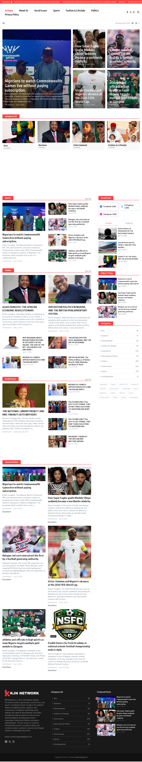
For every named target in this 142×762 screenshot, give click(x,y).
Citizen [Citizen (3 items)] (113, 384)
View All (88, 199)
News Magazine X (82, 757)
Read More (6, 512)
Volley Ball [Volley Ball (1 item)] (133, 397)
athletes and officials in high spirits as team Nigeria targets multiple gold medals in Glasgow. (123, 92)
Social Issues (40, 10)
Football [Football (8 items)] (103, 389)
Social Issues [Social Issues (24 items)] (104, 397)
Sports (56, 10)
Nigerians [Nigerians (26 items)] (103, 393)
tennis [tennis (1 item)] (124, 397)
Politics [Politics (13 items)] (113, 393)
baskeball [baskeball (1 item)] (103, 384)
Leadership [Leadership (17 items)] (126, 389)
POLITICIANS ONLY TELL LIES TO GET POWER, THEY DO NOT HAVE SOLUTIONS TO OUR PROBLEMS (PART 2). (79, 406)
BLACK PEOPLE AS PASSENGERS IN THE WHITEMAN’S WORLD (126, 231)
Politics (95, 10)
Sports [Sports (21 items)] (115, 397)
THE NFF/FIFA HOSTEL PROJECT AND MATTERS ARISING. (127, 245)
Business (9, 300)
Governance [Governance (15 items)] (114, 389)
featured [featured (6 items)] (134, 384)
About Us (23, 10)
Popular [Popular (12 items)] (122, 393)
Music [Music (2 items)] (136, 389)
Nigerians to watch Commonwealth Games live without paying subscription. (33, 85)
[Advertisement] (70, 178)
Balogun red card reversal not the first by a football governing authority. (123, 55)
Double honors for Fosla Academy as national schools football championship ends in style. (69, 646)
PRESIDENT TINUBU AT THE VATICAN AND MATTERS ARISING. (77, 439)
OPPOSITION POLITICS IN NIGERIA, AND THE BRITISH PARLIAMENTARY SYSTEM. (67, 310)
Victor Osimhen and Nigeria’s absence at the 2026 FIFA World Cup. (88, 96)
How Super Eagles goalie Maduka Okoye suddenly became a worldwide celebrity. (89, 53)
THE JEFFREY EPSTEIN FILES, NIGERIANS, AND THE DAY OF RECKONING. (79, 340)
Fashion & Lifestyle (75, 10)
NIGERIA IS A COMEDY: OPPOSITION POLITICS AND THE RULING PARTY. (34, 359)
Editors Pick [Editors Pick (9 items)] (123, 384)
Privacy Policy (12, 14)
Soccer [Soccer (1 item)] (131, 393)
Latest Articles (11, 462)
